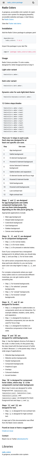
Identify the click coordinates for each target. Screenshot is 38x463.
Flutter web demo (15, 24)
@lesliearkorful (22, 439)
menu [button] (3, 2)
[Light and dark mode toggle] (33, 2)
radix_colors (6, 452)
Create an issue (7, 431)
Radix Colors (9, 19)
